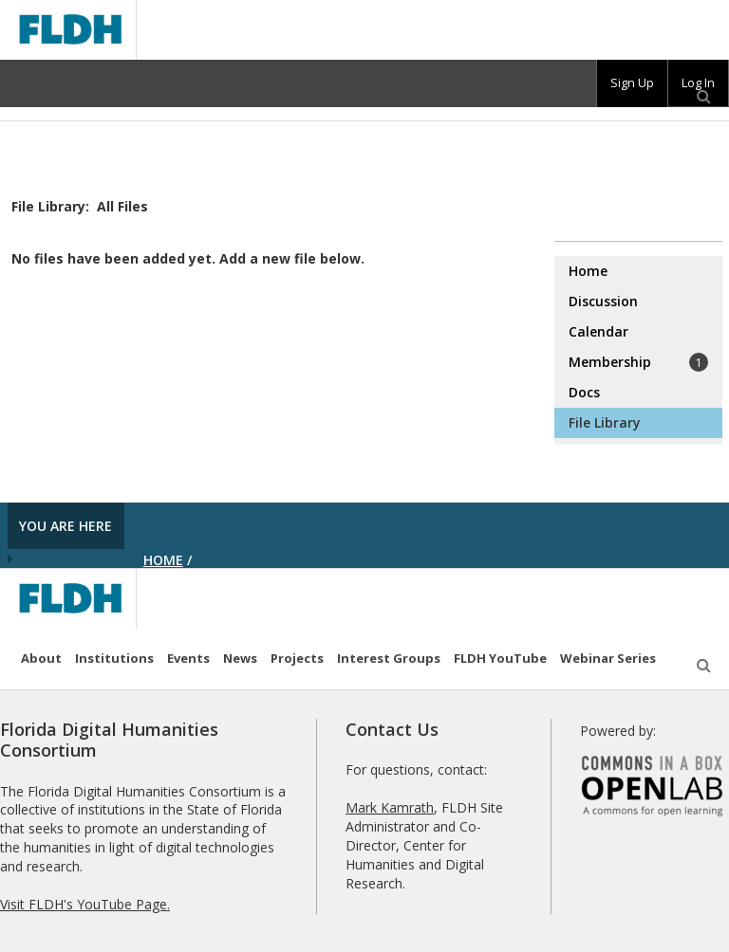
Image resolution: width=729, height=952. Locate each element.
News (240, 658)
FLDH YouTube (500, 658)
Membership (638, 362)
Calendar (598, 331)
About (41, 658)
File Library (605, 422)
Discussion (603, 301)
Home (588, 271)
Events (188, 658)
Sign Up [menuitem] (632, 82)
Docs (584, 392)
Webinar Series (608, 658)
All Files (122, 206)
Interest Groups (388, 658)
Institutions (114, 658)
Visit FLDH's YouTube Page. (85, 904)
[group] (632, 83)
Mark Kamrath (390, 807)
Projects (297, 658)
